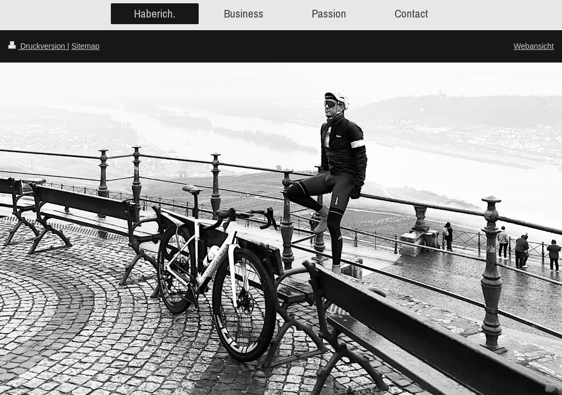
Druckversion (37, 46)
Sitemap (85, 46)
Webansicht (534, 46)
